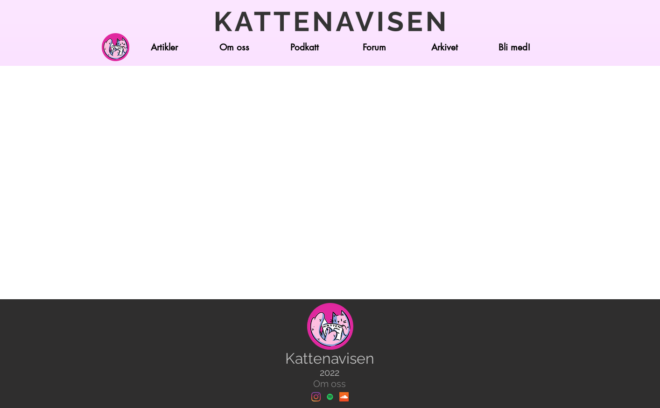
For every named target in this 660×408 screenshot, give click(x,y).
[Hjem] (115, 47)
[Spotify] (330, 396)
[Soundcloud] (344, 396)
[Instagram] (316, 396)
